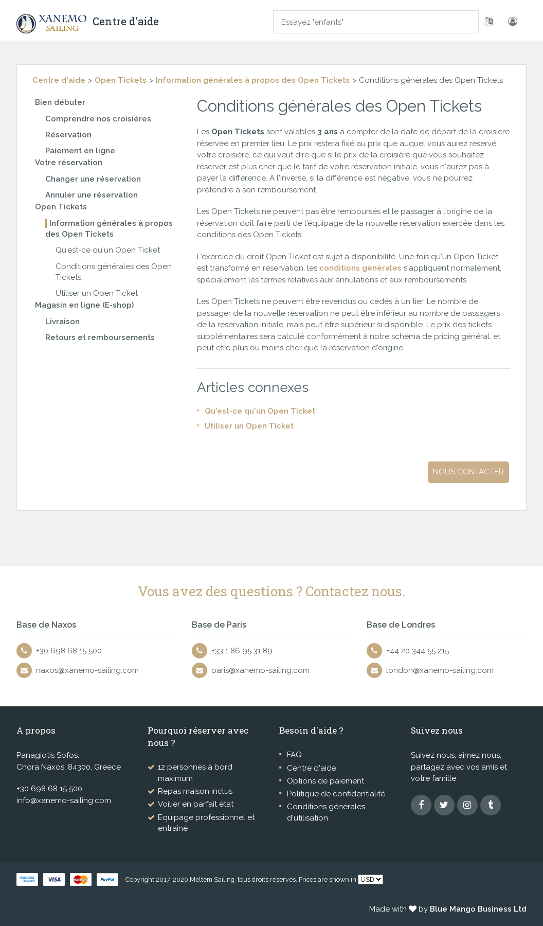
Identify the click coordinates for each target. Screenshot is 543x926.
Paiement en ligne (80, 150)
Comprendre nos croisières (98, 118)
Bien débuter (60, 102)
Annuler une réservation (91, 195)
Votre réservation (68, 162)
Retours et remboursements (100, 337)
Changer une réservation (93, 179)
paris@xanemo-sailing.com (260, 670)
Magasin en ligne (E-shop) (84, 305)
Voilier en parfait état (195, 804)
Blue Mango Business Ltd (478, 909)
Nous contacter (468, 471)
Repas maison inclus (195, 791)
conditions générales (361, 268)
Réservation (68, 134)
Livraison (62, 321)
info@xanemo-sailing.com (63, 800)
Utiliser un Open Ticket (97, 293)
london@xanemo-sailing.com (440, 670)
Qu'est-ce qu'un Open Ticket (108, 250)
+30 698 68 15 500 (69, 650)
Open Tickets (121, 80)
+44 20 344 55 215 (417, 650)
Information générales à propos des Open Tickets (253, 80)
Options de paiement (325, 781)
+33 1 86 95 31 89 (242, 650)
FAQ (294, 754)
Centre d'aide (58, 80)
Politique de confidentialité (336, 793)
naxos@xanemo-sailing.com (87, 670)
